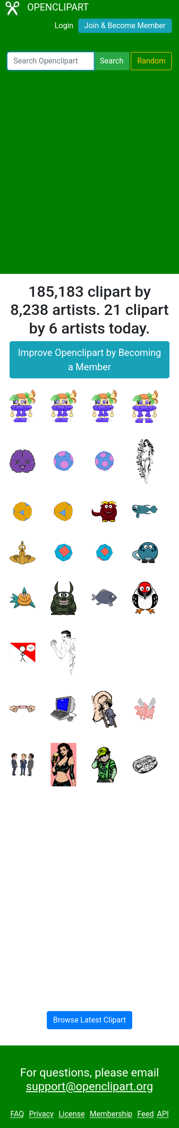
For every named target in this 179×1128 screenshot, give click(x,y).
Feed (145, 1114)
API (163, 1114)
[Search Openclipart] (50, 61)
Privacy (41, 1114)
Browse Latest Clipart (89, 1019)
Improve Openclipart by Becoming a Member (89, 360)
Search (111, 60)
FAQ (17, 1114)
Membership (111, 1114)
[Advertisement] (89, 172)
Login (63, 25)
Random (151, 60)
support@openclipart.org (89, 1086)
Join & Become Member (125, 25)
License (72, 1114)
